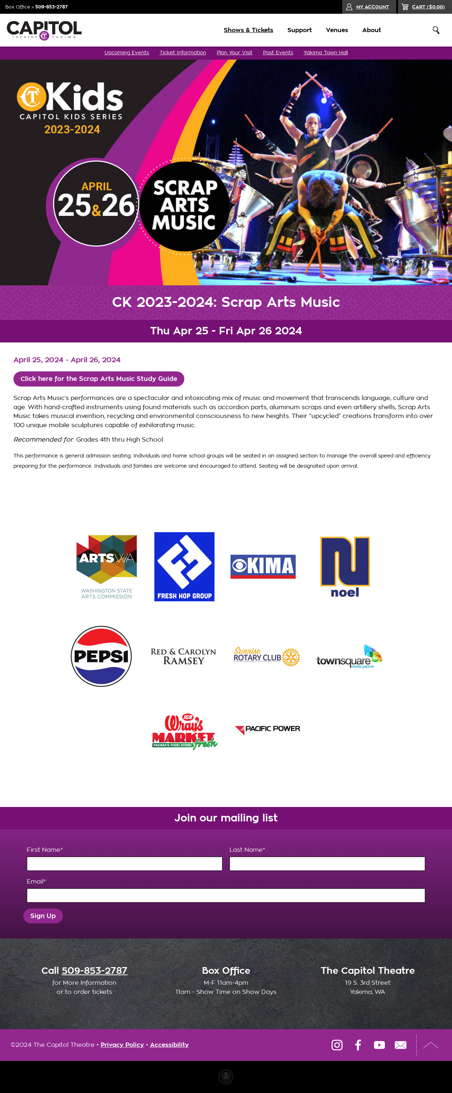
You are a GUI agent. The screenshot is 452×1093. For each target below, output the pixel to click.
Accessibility (169, 1045)
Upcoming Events (127, 52)
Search (436, 30)
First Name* (124, 859)
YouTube (379, 1045)
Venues (333, 30)
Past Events (278, 52)
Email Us (400, 1045)
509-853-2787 (51, 7)
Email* (226, 891)
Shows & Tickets (244, 30)
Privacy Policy (122, 1045)
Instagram (337, 1045)
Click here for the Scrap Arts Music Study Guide (102, 379)
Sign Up (43, 916)
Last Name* (327, 859)
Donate (407, 30)
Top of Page (432, 1045)
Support (295, 30)
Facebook (358, 1045)
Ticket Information (183, 52)
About (367, 30)
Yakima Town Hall (326, 52)
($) (428, 7)
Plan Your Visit (234, 52)
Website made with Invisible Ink (226, 1077)
